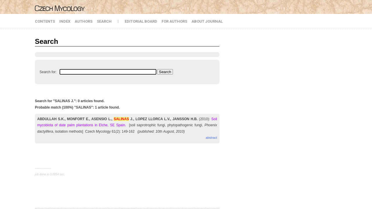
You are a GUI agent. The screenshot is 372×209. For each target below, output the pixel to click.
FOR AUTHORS (174, 21)
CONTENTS (45, 21)
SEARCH (104, 21)
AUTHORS (83, 21)
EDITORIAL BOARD (141, 21)
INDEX (64, 21)
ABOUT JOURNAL (207, 21)
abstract (211, 137)
